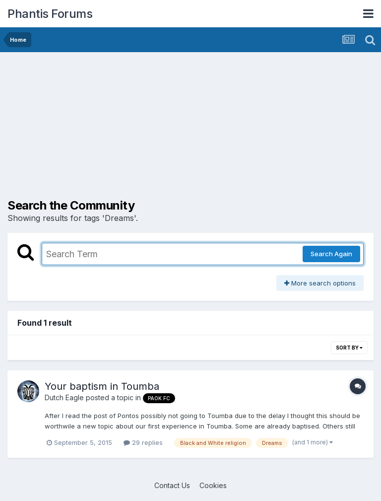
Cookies (213, 485)
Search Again (331, 254)
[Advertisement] (123, 129)
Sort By (349, 348)
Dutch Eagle (64, 397)
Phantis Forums (49, 13)
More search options (320, 283)
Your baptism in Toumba (102, 386)
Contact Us (172, 485)
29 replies (143, 442)
